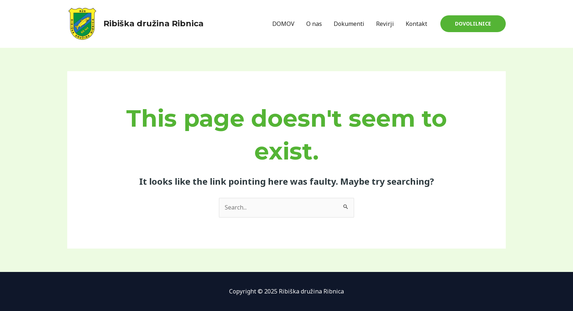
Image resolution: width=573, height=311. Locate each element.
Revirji (385, 24)
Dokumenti (349, 24)
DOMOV (283, 24)
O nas (314, 24)
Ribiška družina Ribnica (153, 23)
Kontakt (416, 24)
